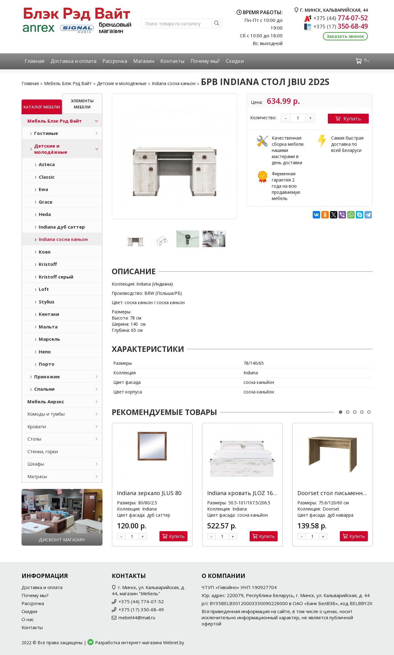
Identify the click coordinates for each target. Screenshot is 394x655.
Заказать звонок (345, 36)
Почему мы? (205, 61)
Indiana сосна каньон (173, 83)
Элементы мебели (82, 104)
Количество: (263, 117)
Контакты (172, 61)
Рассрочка (115, 61)
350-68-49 (340, 26)
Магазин (143, 61)
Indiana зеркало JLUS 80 (149, 493)
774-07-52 (340, 18)
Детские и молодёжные (122, 83)
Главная (34, 61)
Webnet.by (173, 642)
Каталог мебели (41, 107)
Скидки (235, 61)
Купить (348, 118)
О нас (28, 619)
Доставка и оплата (73, 61)
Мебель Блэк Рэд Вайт (68, 83)
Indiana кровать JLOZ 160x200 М (250, 493)
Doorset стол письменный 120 (339, 493)
